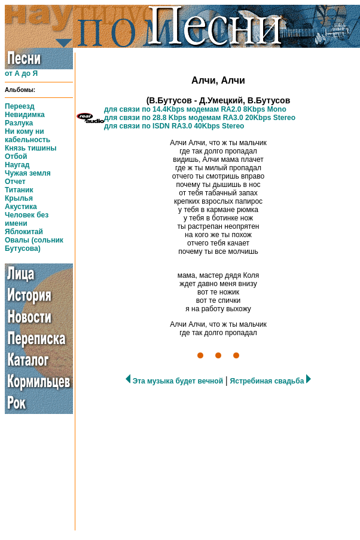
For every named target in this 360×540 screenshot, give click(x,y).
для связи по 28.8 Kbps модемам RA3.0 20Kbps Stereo (199, 117)
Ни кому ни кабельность (27, 135)
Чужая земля (28, 173)
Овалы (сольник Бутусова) (34, 244)
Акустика (21, 206)
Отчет (15, 181)
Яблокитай (24, 232)
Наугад (17, 165)
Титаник (19, 190)
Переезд (20, 106)
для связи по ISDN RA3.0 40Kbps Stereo (174, 126)
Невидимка (25, 115)
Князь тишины (30, 148)
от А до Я (21, 73)
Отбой (16, 156)
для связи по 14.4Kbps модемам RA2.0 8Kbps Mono (195, 109)
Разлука (19, 123)
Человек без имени (26, 219)
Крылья (19, 198)
